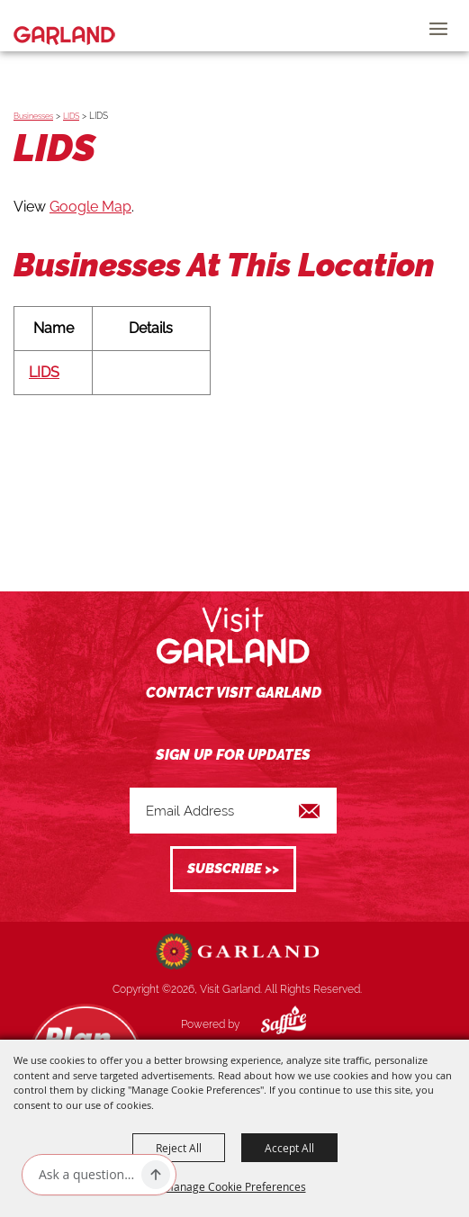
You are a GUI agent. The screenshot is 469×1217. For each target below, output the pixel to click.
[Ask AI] (86, 1174)
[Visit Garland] (64, 25)
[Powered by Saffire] (270, 1024)
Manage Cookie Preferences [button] (235, 1186)
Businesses (33, 116)
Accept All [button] (289, 1147)
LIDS (71, 116)
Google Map (90, 206)
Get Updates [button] (233, 869)
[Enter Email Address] (233, 811)
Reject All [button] (179, 1147)
